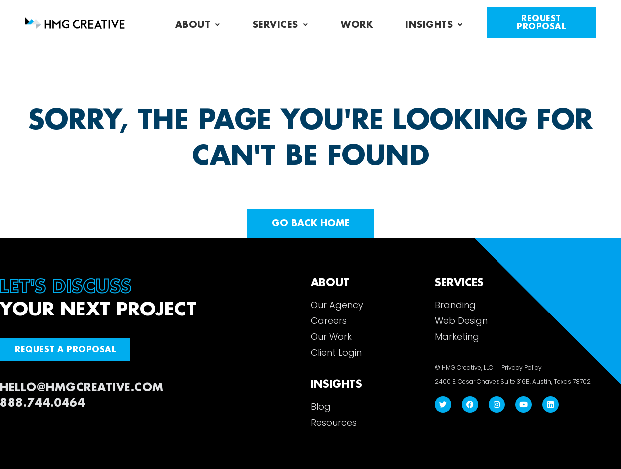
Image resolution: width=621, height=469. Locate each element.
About (197, 24)
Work (357, 24)
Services (280, 24)
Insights (434, 24)
